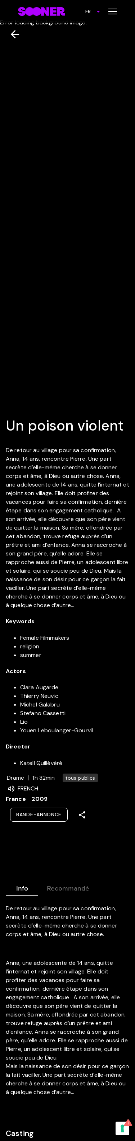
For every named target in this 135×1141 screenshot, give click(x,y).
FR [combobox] (88, 11)
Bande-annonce (39, 814)
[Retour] (12, 34)
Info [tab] (22, 887)
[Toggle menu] (112, 11)
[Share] (82, 815)
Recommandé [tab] (68, 887)
